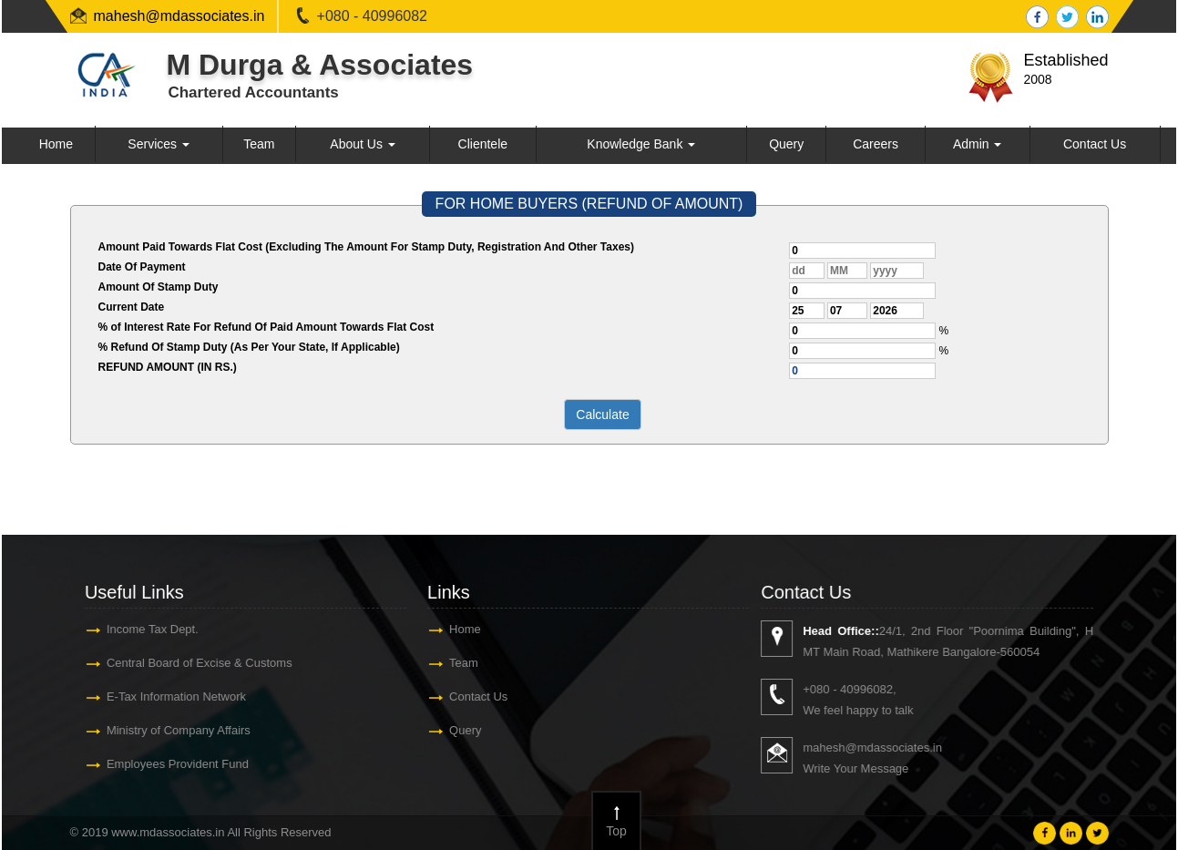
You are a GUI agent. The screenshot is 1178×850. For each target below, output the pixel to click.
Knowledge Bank (641, 144)
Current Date (131, 307)
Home (56, 144)
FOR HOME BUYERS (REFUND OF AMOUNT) (589, 203)
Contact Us (1094, 144)
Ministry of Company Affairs (165, 730)
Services (159, 144)
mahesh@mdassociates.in (179, 16)
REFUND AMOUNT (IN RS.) (167, 367)
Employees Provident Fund (164, 764)
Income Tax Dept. (139, 629)
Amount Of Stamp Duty (158, 287)
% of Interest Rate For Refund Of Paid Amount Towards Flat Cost (266, 327)
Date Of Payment (142, 267)
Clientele (482, 144)
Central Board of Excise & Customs (186, 663)
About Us (362, 144)
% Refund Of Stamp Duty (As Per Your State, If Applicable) (249, 347)
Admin (977, 144)
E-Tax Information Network (162, 696)
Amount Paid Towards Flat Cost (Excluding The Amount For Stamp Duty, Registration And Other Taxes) (366, 247)
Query (786, 144)
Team (258, 144)
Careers (875, 144)
